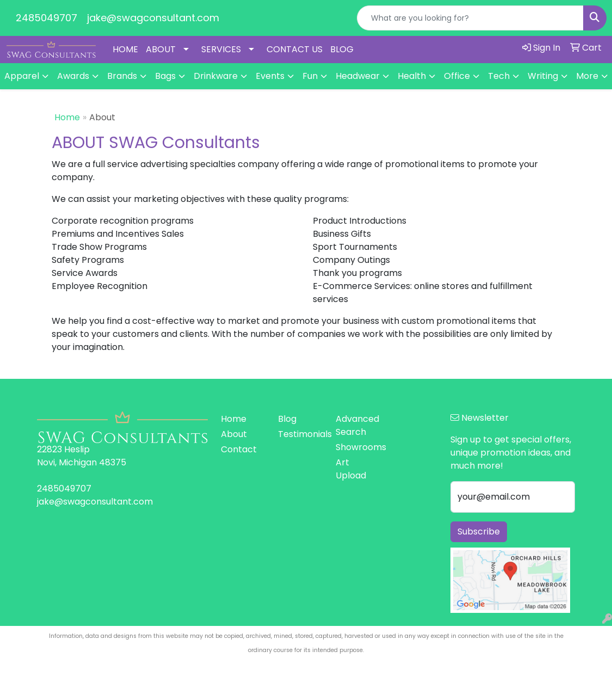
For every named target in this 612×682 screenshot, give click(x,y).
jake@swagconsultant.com (153, 17)
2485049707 (46, 17)
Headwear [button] (358, 76)
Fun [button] (310, 76)
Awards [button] (73, 76)
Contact (239, 449)
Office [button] (457, 76)
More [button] (587, 76)
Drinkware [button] (216, 76)
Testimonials (300, 434)
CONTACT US (295, 49)
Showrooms (358, 447)
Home (67, 117)
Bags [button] (165, 76)
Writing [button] (543, 76)
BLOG (342, 49)
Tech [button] (499, 76)
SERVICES (221, 49)
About (234, 434)
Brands (122, 76)
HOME (125, 49)
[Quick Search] (470, 17)
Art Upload (351, 469)
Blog (287, 419)
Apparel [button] (21, 76)
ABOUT (161, 49)
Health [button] (412, 76)
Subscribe (479, 531)
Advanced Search (357, 425)
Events (270, 76)
